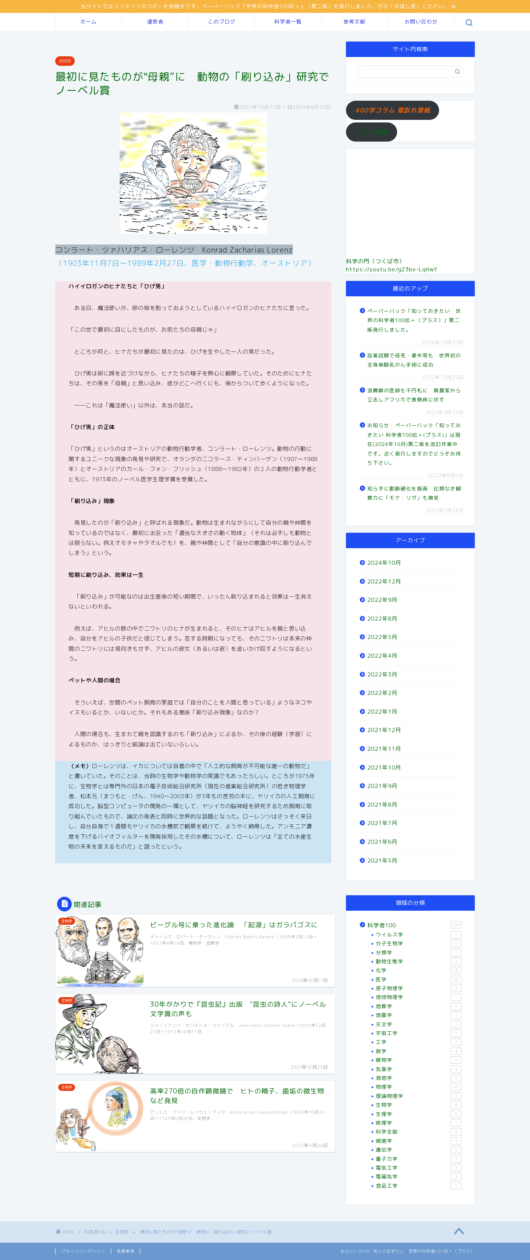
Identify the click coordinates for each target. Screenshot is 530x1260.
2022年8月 (382, 618)
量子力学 (419, 1159)
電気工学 (419, 1167)
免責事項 (125, 1251)
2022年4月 (382, 656)
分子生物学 (419, 943)
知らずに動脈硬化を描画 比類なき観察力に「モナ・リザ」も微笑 (414, 493)
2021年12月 (384, 730)
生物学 (65, 61)
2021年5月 (382, 860)
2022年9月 (382, 600)
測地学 (419, 1078)
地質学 (419, 1006)
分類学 (419, 952)
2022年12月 (384, 581)
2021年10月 (384, 767)
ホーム (88, 21)
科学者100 (414, 925)
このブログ (222, 21)
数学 (419, 1051)
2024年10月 (384, 563)
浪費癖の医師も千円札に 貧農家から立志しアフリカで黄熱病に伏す (414, 395)
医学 (419, 979)
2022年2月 (382, 693)
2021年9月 (382, 786)
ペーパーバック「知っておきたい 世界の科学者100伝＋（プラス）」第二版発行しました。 (414, 320)
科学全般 (419, 1131)
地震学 (419, 1015)
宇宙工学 (419, 1033)
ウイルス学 (419, 934)
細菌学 (419, 1141)
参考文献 (354, 21)
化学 (419, 970)
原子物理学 (419, 988)
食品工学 (419, 1185)
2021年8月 (382, 805)
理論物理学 (419, 1096)
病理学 (419, 1123)
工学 (419, 1042)
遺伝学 (419, 1149)
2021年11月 (384, 749)
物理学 (419, 1087)
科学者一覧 (288, 21)
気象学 (419, 1069)
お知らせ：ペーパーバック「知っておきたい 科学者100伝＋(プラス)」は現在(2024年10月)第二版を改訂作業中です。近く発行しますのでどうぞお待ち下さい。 (414, 444)
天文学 (419, 1024)
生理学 (419, 1114)
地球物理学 (419, 997)
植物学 (419, 1060)
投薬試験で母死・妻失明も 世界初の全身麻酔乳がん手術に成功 (414, 360)
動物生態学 (419, 961)
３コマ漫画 (371, 132)
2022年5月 (382, 637)
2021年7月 (382, 823)
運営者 (155, 21)
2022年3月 (382, 674)
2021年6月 (382, 842)
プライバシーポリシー (83, 1251)
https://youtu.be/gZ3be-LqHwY (392, 269)
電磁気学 (419, 1176)
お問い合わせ (421, 21)
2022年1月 (382, 711)
